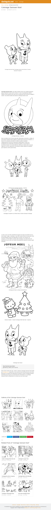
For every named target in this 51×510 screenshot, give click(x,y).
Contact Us (14, 504)
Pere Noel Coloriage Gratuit (24, 493)
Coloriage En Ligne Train (23, 458)
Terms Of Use (23, 504)
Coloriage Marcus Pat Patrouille (24, 476)
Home (16, 1)
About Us (28, 504)
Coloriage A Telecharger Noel (8, 493)
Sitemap (37, 504)
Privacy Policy (32, 504)
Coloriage (21, 1)
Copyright (18, 504)
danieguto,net (6, 372)
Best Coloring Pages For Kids (35, 507)
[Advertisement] (17, 21)
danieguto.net (7, 1)
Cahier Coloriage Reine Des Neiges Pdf (10, 458)
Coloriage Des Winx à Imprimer (8, 476)
